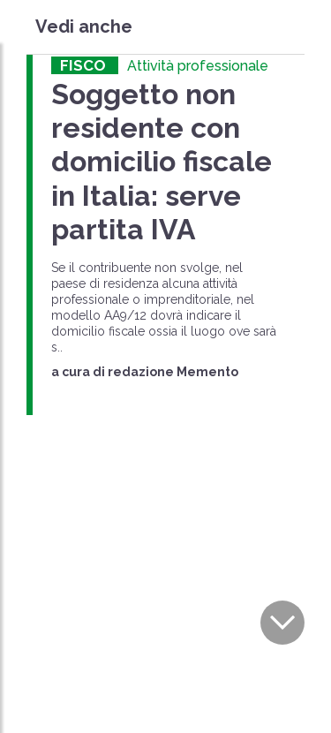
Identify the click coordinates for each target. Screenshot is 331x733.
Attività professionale (197, 65)
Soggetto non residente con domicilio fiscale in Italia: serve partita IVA (161, 162)
